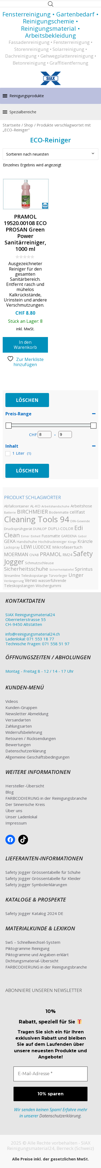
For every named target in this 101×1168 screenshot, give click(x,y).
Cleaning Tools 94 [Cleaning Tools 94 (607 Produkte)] (36, 519)
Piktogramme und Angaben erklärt (37, 954)
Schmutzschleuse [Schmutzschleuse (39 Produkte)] (39, 562)
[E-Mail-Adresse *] (50, 1074)
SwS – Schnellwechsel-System (32, 942)
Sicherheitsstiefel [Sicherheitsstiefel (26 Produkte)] (61, 569)
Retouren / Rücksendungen (30, 738)
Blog (9, 792)
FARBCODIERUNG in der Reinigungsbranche (46, 798)
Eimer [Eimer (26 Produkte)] (25, 536)
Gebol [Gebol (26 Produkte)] (82, 536)
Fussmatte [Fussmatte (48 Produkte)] (50, 535)
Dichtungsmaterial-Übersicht (31, 960)
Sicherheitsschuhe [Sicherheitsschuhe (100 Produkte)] (26, 568)
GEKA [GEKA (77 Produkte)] (10, 541)
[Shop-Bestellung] (50, 154)
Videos (11, 701)
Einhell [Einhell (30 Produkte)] (35, 536)
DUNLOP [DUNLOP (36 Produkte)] (40, 529)
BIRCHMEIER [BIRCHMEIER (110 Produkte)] (32, 511)
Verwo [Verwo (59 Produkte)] (31, 580)
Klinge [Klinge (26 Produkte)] (72, 542)
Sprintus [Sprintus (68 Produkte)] (84, 569)
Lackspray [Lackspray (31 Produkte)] (12, 547)
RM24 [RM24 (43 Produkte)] (67, 554)
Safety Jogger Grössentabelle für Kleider (43, 878)
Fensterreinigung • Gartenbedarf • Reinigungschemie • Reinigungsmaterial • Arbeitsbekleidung (50, 24)
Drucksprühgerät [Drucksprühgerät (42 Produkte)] (18, 528)
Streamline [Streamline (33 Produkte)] (12, 575)
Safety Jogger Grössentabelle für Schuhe (43, 872)
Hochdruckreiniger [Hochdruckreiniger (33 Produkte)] (52, 541)
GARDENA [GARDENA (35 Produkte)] (69, 536)
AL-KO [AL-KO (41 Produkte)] (35, 506)
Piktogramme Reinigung (27, 948)
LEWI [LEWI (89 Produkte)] (26, 546)
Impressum (16, 823)
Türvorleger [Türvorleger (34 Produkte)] (58, 575)
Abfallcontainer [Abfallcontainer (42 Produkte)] (16, 506)
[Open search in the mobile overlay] (50, 3)
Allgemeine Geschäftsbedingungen (37, 757)
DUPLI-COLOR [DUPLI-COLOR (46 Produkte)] (60, 528)
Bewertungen (18, 744)
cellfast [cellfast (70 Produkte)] (77, 512)
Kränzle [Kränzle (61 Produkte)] (85, 541)
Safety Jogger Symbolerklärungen (36, 884)
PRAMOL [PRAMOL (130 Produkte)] (51, 554)
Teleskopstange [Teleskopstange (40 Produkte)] (34, 575)
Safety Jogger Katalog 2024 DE (34, 913)
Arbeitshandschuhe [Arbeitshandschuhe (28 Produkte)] (55, 506)
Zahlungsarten (18, 726)
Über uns (13, 810)
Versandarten (18, 719)
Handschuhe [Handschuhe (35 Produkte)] (27, 541)
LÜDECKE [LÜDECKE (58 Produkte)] (42, 547)
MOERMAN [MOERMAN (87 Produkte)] (16, 554)
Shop (28, 125)
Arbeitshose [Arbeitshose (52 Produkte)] (81, 505)
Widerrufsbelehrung (23, 732)
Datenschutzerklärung (25, 750)
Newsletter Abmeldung (26, 713)
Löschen (27, 400)
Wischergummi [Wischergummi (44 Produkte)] (48, 585)
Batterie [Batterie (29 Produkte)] (10, 512)
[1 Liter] (7, 453)
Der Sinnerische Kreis (25, 804)
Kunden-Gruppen (21, 707)
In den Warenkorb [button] (25, 344)
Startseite (11, 125)
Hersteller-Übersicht (24, 785)
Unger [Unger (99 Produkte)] (75, 574)
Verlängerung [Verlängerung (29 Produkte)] (14, 581)
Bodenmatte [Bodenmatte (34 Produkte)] (59, 512)
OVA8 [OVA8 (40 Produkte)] (34, 554)
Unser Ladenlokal (21, 816)
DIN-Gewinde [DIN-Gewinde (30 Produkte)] (80, 521)
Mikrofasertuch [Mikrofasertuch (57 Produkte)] (67, 547)
